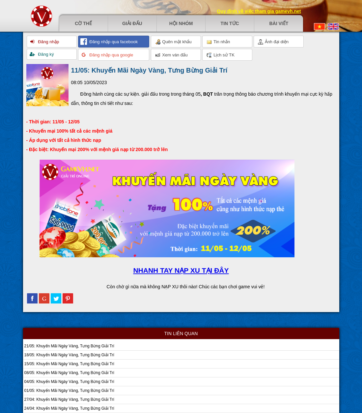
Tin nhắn (218, 42)
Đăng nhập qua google (110, 54)
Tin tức (230, 23)
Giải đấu (132, 23)
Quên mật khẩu (173, 42)
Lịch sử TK (221, 55)
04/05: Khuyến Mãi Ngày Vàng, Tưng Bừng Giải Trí (69, 381)
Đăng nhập (48, 41)
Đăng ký (45, 54)
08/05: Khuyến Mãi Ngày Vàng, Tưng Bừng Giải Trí (69, 372)
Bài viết (278, 23)
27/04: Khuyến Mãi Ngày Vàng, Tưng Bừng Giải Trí (69, 399)
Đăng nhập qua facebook (113, 41)
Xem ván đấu (171, 55)
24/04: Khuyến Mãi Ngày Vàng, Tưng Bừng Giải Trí (69, 408)
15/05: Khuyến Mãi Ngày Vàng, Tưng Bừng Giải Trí (69, 364)
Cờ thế (83, 23)
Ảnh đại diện (273, 42)
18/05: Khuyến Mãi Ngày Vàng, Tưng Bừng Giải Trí (69, 355)
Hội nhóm (181, 23)
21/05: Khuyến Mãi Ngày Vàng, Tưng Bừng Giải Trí (69, 346)
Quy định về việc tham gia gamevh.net (259, 11)
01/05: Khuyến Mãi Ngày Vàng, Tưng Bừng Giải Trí (69, 390)
